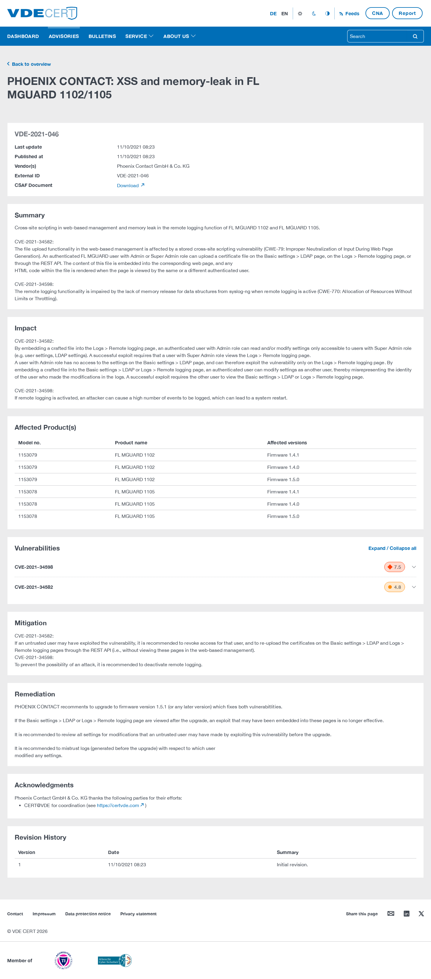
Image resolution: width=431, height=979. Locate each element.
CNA (377, 13)
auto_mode (327, 13)
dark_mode (314, 13)
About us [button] (176, 36)
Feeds (351, 13)
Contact (15, 913)
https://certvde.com (118, 805)
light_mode (300, 13)
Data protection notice (88, 913)
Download (128, 185)
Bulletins (102, 36)
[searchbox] (377, 36)
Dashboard (23, 36)
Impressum (44, 913)
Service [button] (136, 36)
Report (407, 13)
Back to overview (31, 64)
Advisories (64, 36)
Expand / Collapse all (392, 548)
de (273, 13)
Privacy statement (138, 913)
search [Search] (415, 36)
